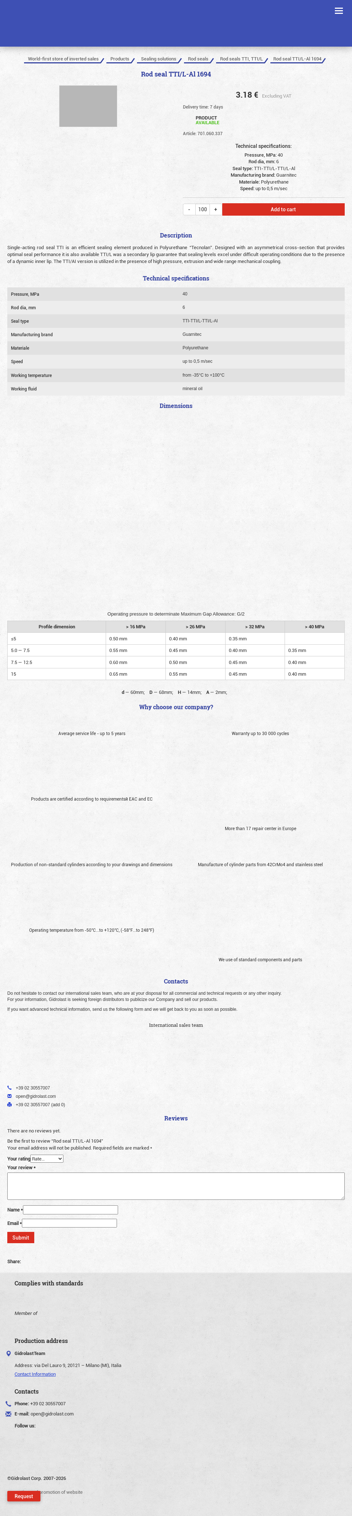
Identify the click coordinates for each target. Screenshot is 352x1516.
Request (24, 1496)
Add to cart (283, 209)
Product (207, 119)
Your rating (18, 1158)
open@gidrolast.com (52, 1413)
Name (15, 1209)
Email (14, 1223)
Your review (21, 1167)
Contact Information (35, 1374)
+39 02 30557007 (48, 1403)
